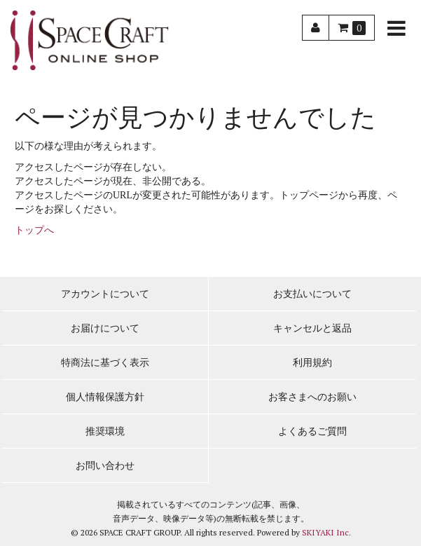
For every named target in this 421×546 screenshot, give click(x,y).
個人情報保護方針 (105, 397)
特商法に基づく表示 (105, 362)
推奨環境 (105, 431)
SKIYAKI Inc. (326, 532)
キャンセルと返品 (312, 328)
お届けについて (105, 328)
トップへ (34, 230)
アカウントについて (105, 294)
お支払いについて (312, 294)
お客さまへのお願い (312, 397)
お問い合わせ (105, 465)
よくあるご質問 (312, 431)
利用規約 (312, 362)
